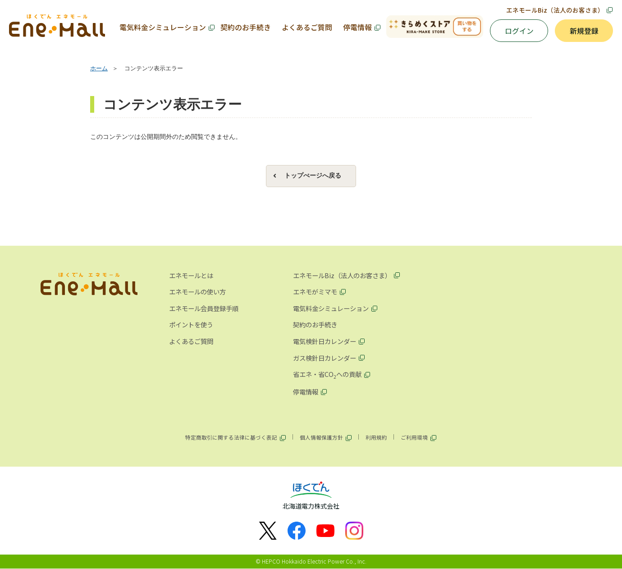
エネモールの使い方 (197, 291)
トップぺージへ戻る (312, 175)
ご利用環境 (414, 437)
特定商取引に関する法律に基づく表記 (231, 437)
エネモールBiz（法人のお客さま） (555, 9)
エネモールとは (191, 275)
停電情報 (357, 27)
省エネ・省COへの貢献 (327, 374)
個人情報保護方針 (321, 437)
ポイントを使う (191, 325)
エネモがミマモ (315, 291)
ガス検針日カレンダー (324, 358)
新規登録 (584, 31)
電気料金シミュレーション (162, 27)
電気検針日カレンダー (324, 341)
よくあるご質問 (307, 27)
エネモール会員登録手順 (203, 308)
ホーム (99, 69)
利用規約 (376, 437)
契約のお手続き (245, 27)
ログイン (519, 31)
